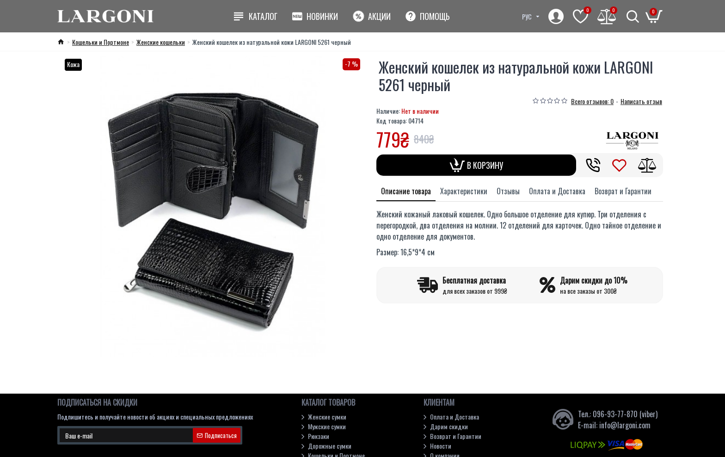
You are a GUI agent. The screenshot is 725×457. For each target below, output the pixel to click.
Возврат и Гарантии (623, 191)
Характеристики (463, 191)
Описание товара (406, 191)
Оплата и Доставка (557, 191)
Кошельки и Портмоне (100, 42)
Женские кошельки (160, 42)
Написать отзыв (641, 101)
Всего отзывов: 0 (592, 101)
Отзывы (508, 191)
